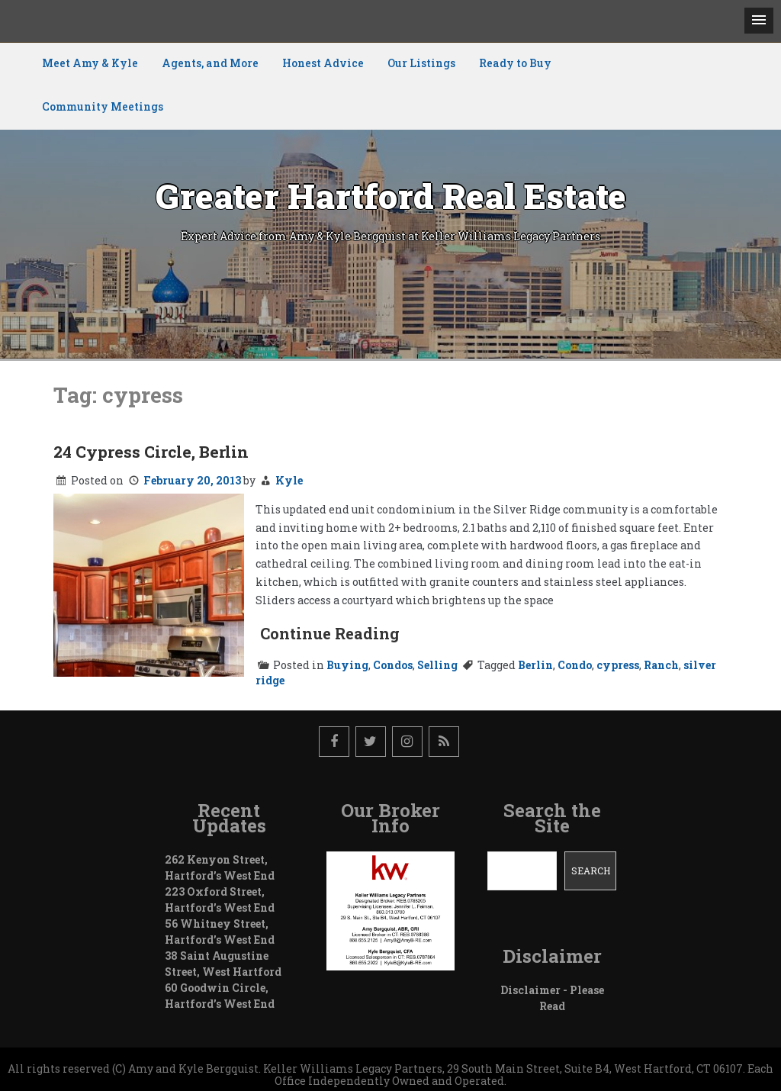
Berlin (535, 665)
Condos (393, 665)
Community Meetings (102, 106)
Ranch (661, 665)
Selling (437, 665)
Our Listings (421, 63)
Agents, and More (210, 63)
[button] (758, 21)
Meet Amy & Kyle (90, 63)
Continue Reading (330, 633)
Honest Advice (323, 63)
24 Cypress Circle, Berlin (151, 451)
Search (590, 870)
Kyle (289, 480)
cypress (617, 665)
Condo (575, 665)
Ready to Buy (515, 63)
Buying (347, 665)
